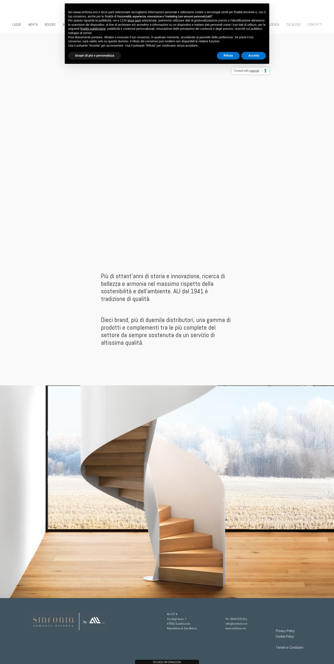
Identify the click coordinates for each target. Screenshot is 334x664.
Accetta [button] (253, 55)
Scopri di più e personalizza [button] (94, 55)
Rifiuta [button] (228, 55)
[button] (6, 133)
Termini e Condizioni (289, 647)
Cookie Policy (285, 636)
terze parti (134, 20)
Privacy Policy (285, 631)
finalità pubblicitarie (93, 28)
